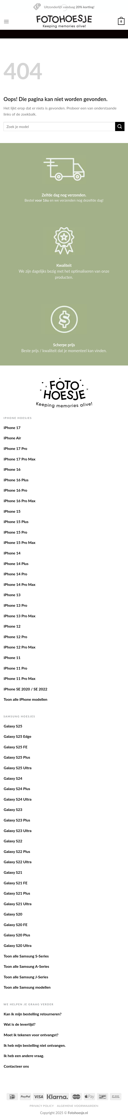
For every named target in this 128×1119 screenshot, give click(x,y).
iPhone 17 (12, 427)
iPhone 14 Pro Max (20, 584)
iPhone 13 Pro (15, 605)
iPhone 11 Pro (15, 668)
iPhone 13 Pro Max (20, 616)
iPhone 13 (12, 594)
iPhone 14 (12, 553)
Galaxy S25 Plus (17, 757)
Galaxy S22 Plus (17, 851)
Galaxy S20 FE (16, 924)
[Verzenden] (119, 126)
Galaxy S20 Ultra (18, 945)
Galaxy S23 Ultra (18, 830)
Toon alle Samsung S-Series (26, 956)
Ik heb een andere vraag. (24, 1055)
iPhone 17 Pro (15, 448)
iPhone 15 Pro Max (20, 542)
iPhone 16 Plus (16, 480)
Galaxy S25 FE (16, 747)
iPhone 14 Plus (16, 563)
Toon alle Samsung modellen (27, 987)
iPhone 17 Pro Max (20, 459)
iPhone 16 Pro (15, 490)
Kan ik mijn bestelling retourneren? (33, 1014)
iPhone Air (12, 438)
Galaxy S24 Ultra (18, 799)
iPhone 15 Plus (16, 521)
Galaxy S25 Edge (17, 736)
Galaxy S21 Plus (17, 893)
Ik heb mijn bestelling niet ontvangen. (35, 1045)
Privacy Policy (42, 1106)
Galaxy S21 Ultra (18, 903)
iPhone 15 (12, 511)
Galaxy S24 (13, 778)
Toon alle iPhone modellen (25, 699)
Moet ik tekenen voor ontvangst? (31, 1034)
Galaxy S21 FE (16, 883)
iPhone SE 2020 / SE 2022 (25, 689)
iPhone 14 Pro (15, 574)
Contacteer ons (16, 1066)
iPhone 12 (12, 626)
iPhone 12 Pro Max (20, 647)
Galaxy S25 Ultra (18, 767)
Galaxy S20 (13, 914)
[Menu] (6, 21)
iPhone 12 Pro (15, 636)
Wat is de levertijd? (20, 1024)
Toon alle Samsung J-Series (26, 977)
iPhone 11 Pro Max (20, 678)
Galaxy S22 (13, 841)
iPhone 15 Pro (15, 532)
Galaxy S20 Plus (17, 935)
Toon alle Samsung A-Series (26, 966)
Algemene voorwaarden (77, 1106)
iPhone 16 (12, 469)
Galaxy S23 (13, 809)
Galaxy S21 (13, 872)
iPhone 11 (12, 657)
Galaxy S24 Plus (17, 788)
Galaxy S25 (13, 726)
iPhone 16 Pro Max (20, 500)
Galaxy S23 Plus (17, 820)
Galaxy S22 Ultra (18, 861)
